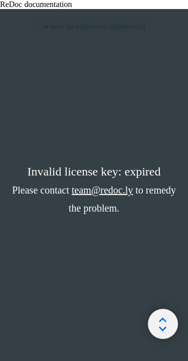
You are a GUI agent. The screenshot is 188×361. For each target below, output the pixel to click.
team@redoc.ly (102, 190)
